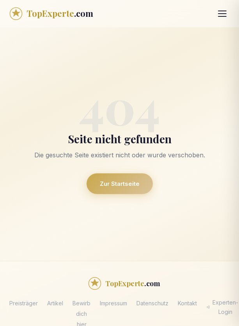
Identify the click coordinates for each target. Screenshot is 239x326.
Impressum (113, 303)
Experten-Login (222, 307)
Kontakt (187, 303)
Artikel (55, 303)
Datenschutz (152, 303)
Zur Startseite (120, 183)
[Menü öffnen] (222, 13)
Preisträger (23, 303)
